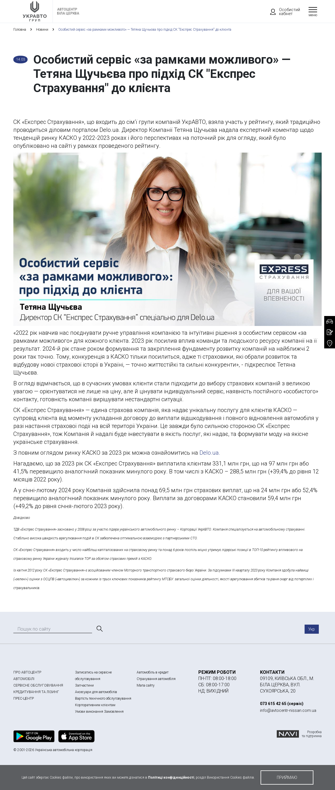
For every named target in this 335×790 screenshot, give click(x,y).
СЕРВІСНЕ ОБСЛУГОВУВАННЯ (38, 685)
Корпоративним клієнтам (95, 705)
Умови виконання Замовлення (99, 712)
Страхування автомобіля (156, 679)
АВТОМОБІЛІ (23, 679)
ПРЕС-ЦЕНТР (23, 698)
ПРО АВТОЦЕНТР (27, 672)
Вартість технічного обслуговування (103, 698)
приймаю (287, 777)
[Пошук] (99, 629)
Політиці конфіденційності (171, 777)
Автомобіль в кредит (152, 672)
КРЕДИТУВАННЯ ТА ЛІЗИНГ (36, 692)
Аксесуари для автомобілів (96, 692)
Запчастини (84, 685)
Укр (311, 629)
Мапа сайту (146, 685)
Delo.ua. (209, 452)
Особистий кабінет (282, 12)
